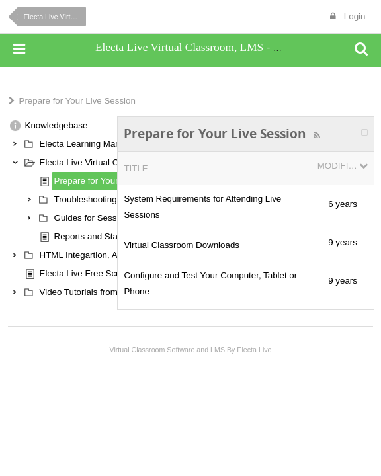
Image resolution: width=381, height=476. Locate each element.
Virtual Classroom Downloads (181, 245)
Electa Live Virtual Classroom (55, 16)
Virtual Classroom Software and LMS (167, 350)
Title (136, 168)
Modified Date (337, 166)
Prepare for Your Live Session (77, 101)
